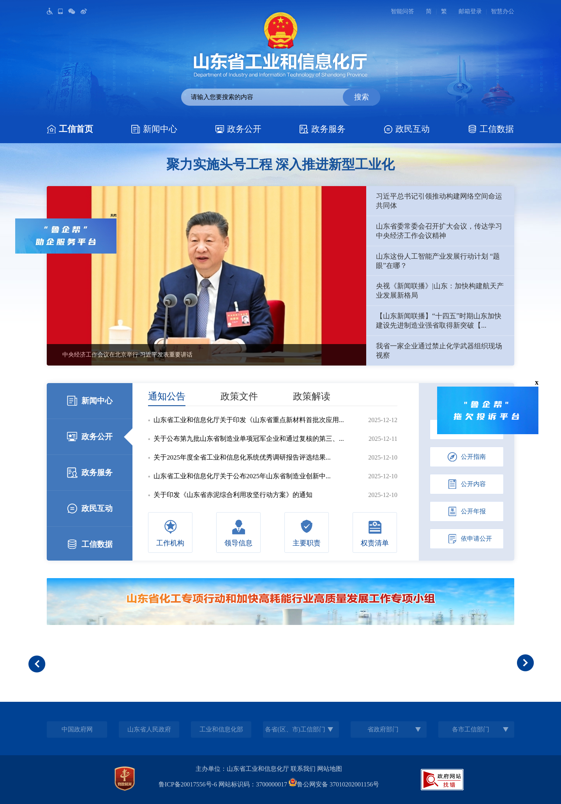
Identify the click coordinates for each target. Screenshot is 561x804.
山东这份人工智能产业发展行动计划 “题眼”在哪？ (438, 261)
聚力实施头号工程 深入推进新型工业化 (280, 164)
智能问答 (402, 11)
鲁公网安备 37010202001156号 (334, 784)
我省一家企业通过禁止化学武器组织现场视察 (439, 350)
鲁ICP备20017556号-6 (188, 784)
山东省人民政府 (149, 729)
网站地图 (329, 768)
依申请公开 (470, 538)
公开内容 (467, 484)
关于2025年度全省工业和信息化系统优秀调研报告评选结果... (242, 457)
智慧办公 (502, 11)
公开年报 (467, 511)
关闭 (110, 212)
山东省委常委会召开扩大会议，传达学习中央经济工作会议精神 (439, 231)
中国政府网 (77, 729)
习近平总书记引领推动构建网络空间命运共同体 (439, 200)
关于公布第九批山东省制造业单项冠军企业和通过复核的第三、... (248, 438)
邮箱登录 (470, 11)
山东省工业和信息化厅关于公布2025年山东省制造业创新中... (242, 476)
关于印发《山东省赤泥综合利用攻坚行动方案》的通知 (232, 495)
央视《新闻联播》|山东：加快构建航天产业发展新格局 (440, 290)
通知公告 (166, 396)
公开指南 (467, 456)
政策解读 (311, 396)
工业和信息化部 (221, 729)
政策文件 (239, 396)
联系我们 (303, 768)
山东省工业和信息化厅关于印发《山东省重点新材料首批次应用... (248, 420)
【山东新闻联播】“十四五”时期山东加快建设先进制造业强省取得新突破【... (438, 320)
